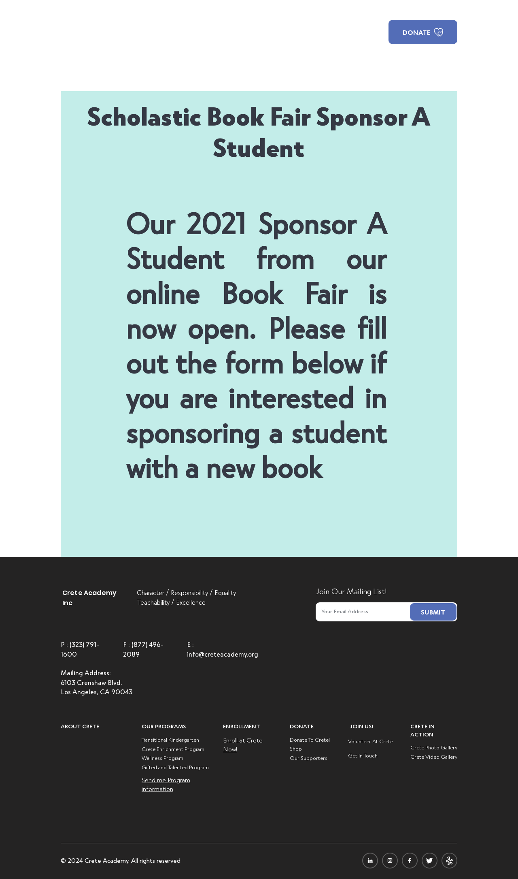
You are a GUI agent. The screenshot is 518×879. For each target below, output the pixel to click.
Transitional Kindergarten (170, 739)
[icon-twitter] (429, 860)
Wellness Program (162, 757)
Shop (296, 748)
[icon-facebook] (410, 860)
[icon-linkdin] (370, 860)
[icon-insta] (390, 860)
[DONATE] (422, 32)
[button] (212, 32)
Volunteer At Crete (370, 741)
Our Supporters (308, 757)
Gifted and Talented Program (175, 767)
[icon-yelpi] (449, 860)
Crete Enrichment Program (173, 748)
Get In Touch (363, 755)
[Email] (360, 611)
